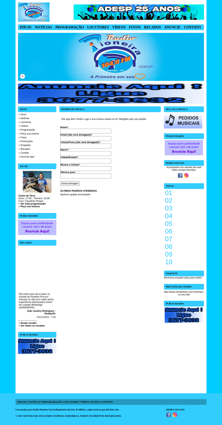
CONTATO (107, 402)
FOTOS (95, 402)
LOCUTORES (71, 402)
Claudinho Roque (34, 201)
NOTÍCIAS (34, 402)
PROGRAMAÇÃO (52, 402)
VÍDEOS (85, 402)
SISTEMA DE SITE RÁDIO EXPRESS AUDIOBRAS (51, 416)
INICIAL (22, 402)
